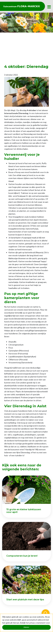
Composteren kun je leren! (21, 555)
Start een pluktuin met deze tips (25, 599)
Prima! (26, 627)
